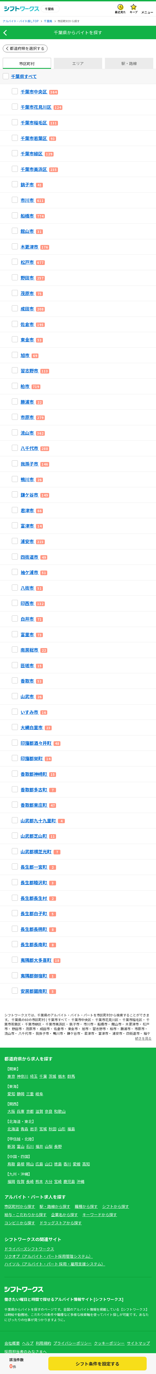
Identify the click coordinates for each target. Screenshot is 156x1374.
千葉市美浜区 (55, 1024)
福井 (39, 1146)
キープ (134, 12)
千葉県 (42, 1015)
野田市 (17, 1028)
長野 (58, 1146)
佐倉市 (59, 1028)
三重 (30, 1093)
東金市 (73, 1028)
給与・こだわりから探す (25, 1214)
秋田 (52, 1128)
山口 (48, 1164)
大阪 (11, 1111)
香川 (67, 1164)
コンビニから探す (19, 1222)
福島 (71, 1128)
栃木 (62, 1076)
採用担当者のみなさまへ (25, 1351)
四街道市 (133, 1033)
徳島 (58, 1164)
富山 (20, 1146)
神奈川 (22, 1076)
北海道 (13, 1128)
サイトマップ (138, 1343)
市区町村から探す (19, 1206)
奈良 (48, 1111)
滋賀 (39, 1111)
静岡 (20, 1093)
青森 (24, 1128)
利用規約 (43, 1343)
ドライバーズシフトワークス (29, 1249)
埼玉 (34, 1076)
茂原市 (31, 1028)
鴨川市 (58, 1033)
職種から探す (86, 1206)
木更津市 (132, 1024)
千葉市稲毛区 (132, 1019)
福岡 (11, 1181)
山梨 (48, 1146)
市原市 (139, 1028)
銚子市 (74, 1024)
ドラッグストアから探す (61, 1222)
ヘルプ (28, 1343)
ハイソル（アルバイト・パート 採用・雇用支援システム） (54, 1264)
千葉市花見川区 (106, 1019)
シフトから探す (115, 1206)
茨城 (52, 1076)
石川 (30, 1146)
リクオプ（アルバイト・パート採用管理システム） (48, 1256)
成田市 (45, 1028)
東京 (11, 1076)
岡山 (30, 1164)
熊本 (39, 1181)
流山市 (9, 1033)
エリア (78, 63)
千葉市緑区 (33, 1024)
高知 (86, 1164)
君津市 (89, 1033)
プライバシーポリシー (72, 1343)
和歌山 (60, 1111)
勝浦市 (125, 1028)
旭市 (85, 1028)
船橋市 (102, 1024)
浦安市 (117, 1033)
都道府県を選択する (27, 48)
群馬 (71, 1076)
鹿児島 (69, 1181)
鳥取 (11, 1164)
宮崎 (58, 1181)
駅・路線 (129, 63)
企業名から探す (64, 1214)
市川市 (88, 1024)
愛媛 (76, 1164)
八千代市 (25, 1033)
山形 (62, 1128)
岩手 (34, 1128)
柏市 (113, 1028)
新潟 (11, 1146)
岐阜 (39, 1093)
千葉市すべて (57, 1019)
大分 (48, 1181)
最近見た (120, 12)
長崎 (30, 1181)
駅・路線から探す (55, 1206)
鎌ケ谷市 (73, 1033)
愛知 (11, 1093)
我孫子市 (42, 1033)
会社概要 (12, 1343)
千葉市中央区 (81, 1019)
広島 (39, 1164)
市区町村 (27, 63)
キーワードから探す (99, 1214)
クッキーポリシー (109, 1343)
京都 (30, 1111)
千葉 (43, 1076)
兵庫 (20, 1111)
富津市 (103, 1033)
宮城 (43, 1128)
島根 (20, 1164)
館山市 (116, 1024)
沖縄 (80, 1181)
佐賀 (20, 1181)
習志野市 (99, 1028)
